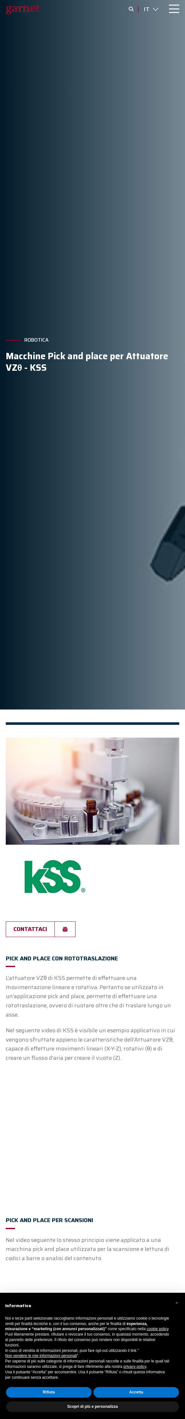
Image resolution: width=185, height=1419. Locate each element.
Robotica (36, 340)
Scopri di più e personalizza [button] (92, 1406)
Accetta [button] (136, 1392)
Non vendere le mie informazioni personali (41, 1355)
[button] (177, 1303)
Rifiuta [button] (49, 1392)
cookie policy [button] (157, 1329)
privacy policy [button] (135, 1366)
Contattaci (30, 929)
